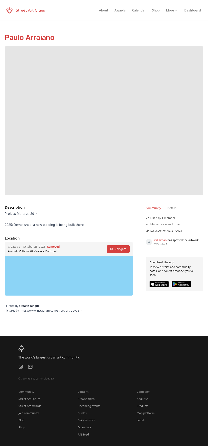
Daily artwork (86, 420)
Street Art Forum (29, 399)
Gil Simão (160, 240)
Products (142, 406)
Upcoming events (89, 406)
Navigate (118, 249)
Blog (21, 420)
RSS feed (83, 434)
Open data (84, 427)
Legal (140, 420)
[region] (69, 276)
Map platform (146, 413)
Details (172, 208)
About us (142, 399)
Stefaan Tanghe (29, 306)
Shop (21, 427)
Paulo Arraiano (29, 37)
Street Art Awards (29, 406)
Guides (82, 413)
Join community (28, 413)
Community (153, 208)
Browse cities (86, 399)
